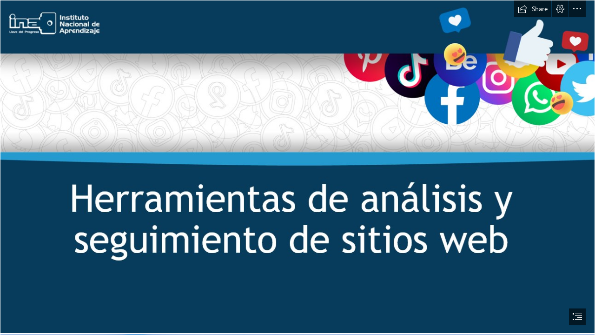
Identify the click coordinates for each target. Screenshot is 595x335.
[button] (532, 8)
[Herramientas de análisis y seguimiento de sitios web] (297, 167)
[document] (297, 167)
